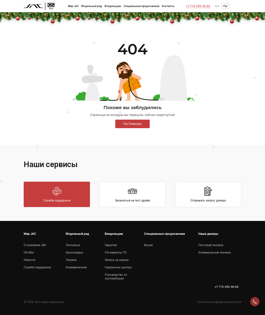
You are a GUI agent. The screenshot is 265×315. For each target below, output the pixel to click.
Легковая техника (210, 245)
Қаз (217, 6)
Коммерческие (76, 267)
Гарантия (111, 245)
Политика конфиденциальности (219, 302)
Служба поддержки (37, 267)
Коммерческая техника (214, 252)
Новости (29, 260)
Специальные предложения (141, 6)
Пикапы (71, 260)
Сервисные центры (118, 267)
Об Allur (29, 252)
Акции (148, 245)
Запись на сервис (117, 260)
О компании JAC (35, 245)
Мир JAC (73, 6)
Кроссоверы (74, 252)
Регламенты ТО (116, 252)
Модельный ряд (91, 6)
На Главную (132, 124)
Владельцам (113, 6)
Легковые (73, 245)
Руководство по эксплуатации (116, 276)
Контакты (168, 6)
